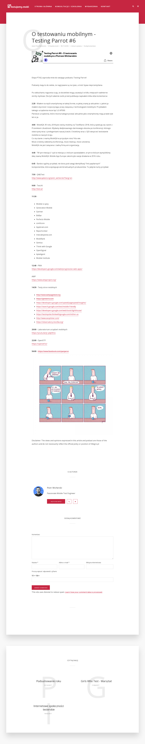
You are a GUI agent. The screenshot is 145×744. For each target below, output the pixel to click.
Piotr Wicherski (41, 46)
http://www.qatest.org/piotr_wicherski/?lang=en (52, 178)
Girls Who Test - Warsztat (96, 681)
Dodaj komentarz (90, 46)
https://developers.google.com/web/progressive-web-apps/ (57, 269)
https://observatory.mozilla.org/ (49, 322)
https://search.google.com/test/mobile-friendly (56, 306)
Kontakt (105, 6)
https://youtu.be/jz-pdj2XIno (44, 333)
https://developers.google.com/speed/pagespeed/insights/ (61, 302)
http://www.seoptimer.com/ (47, 318)
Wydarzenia (91, 6)
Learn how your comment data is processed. (83, 592)
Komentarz (36, 534)
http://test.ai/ (37, 189)
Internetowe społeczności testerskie (49, 707)
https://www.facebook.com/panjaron (53, 351)
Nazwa (35, 562)
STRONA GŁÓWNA (43, 6)
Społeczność (54, 46)
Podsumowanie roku (48, 681)
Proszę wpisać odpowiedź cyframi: (44, 571)
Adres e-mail (64, 562)
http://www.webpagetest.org (48, 295)
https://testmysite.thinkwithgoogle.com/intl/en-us (57, 314)
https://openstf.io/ (39, 344)
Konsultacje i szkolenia (68, 6)
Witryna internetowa (93, 562)
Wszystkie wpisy (56, 501)
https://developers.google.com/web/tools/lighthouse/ (59, 310)
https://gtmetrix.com (45, 298)
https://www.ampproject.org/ (44, 280)
